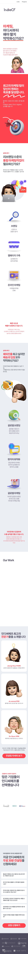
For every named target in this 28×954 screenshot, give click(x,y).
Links (18, 1)
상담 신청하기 (14, 925)
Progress (24, 1)
